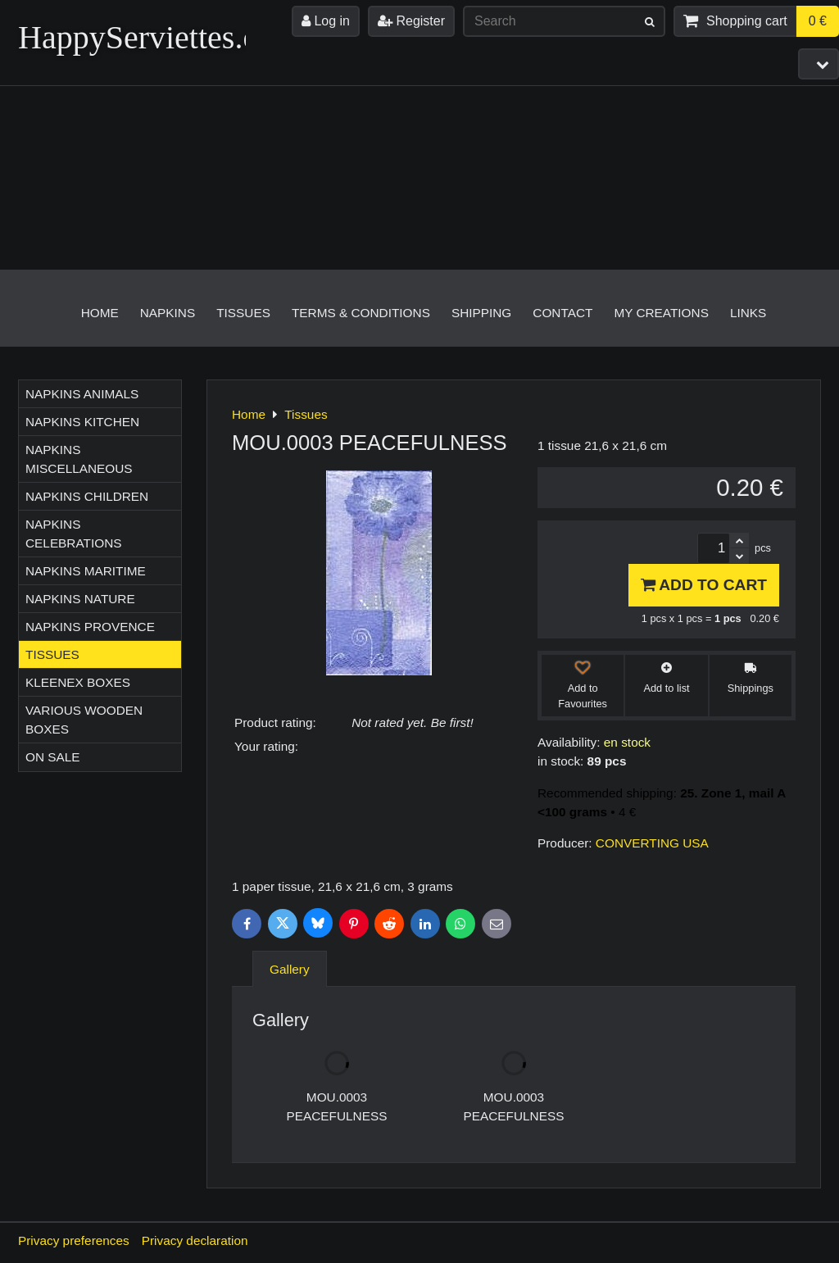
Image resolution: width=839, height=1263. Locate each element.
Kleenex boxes (77, 682)
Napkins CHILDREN (86, 496)
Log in (326, 21)
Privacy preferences (73, 1240)
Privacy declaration (195, 1240)
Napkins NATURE (80, 599)
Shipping (481, 313)
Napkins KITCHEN (82, 422)
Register (411, 21)
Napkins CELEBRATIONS (73, 533)
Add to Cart (704, 584)
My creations (661, 313)
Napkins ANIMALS (81, 394)
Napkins (167, 313)
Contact (562, 313)
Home (100, 313)
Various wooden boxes (84, 719)
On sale (52, 757)
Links (748, 313)
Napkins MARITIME (85, 571)
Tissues (243, 313)
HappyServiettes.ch (146, 37)
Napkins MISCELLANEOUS (79, 459)
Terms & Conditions (361, 313)
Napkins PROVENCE (90, 627)
